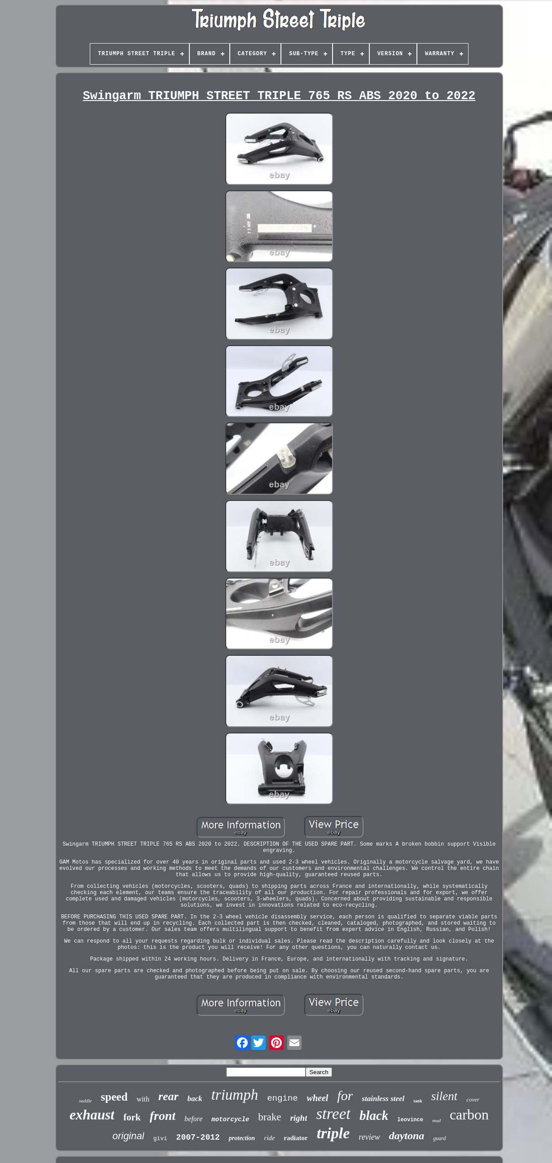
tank (417, 1100)
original (128, 1135)
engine (282, 1098)
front (162, 1116)
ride (269, 1137)
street (333, 1114)
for (345, 1095)
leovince (410, 1120)
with (142, 1099)
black (373, 1115)
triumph (234, 1095)
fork (132, 1117)
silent (444, 1096)
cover (472, 1099)
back (195, 1098)
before (193, 1119)
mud (436, 1120)
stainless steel (383, 1098)
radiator (295, 1137)
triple (333, 1133)
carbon (469, 1114)
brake (269, 1117)
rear (168, 1096)
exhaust (92, 1115)
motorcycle (230, 1119)
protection (242, 1138)
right (298, 1118)
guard (439, 1138)
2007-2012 (198, 1137)
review (369, 1136)
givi (160, 1138)
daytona (407, 1135)
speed (114, 1097)
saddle (85, 1100)
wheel (318, 1098)
